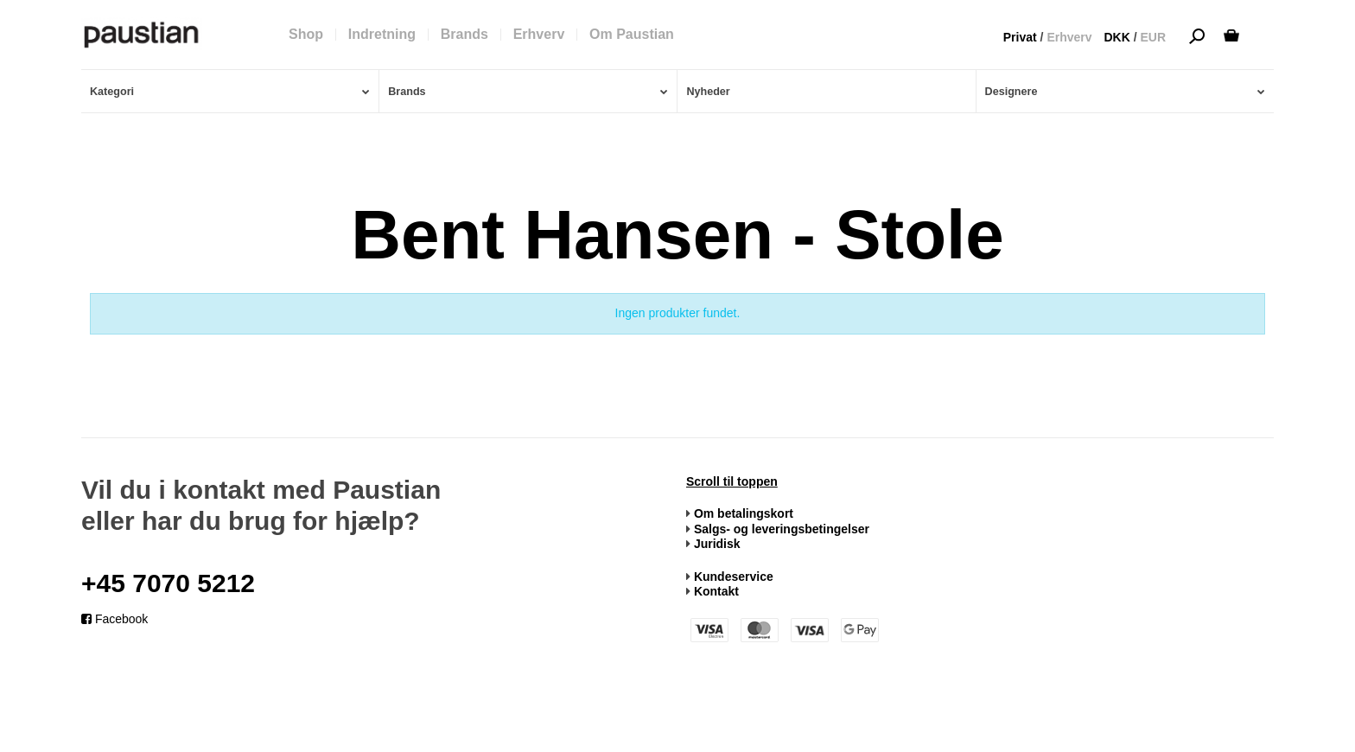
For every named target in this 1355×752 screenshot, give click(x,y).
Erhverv (1068, 37)
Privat (1020, 37)
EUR (1153, 37)
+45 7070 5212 (168, 583)
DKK (1116, 37)
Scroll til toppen (732, 481)
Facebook (114, 619)
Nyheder (707, 92)
